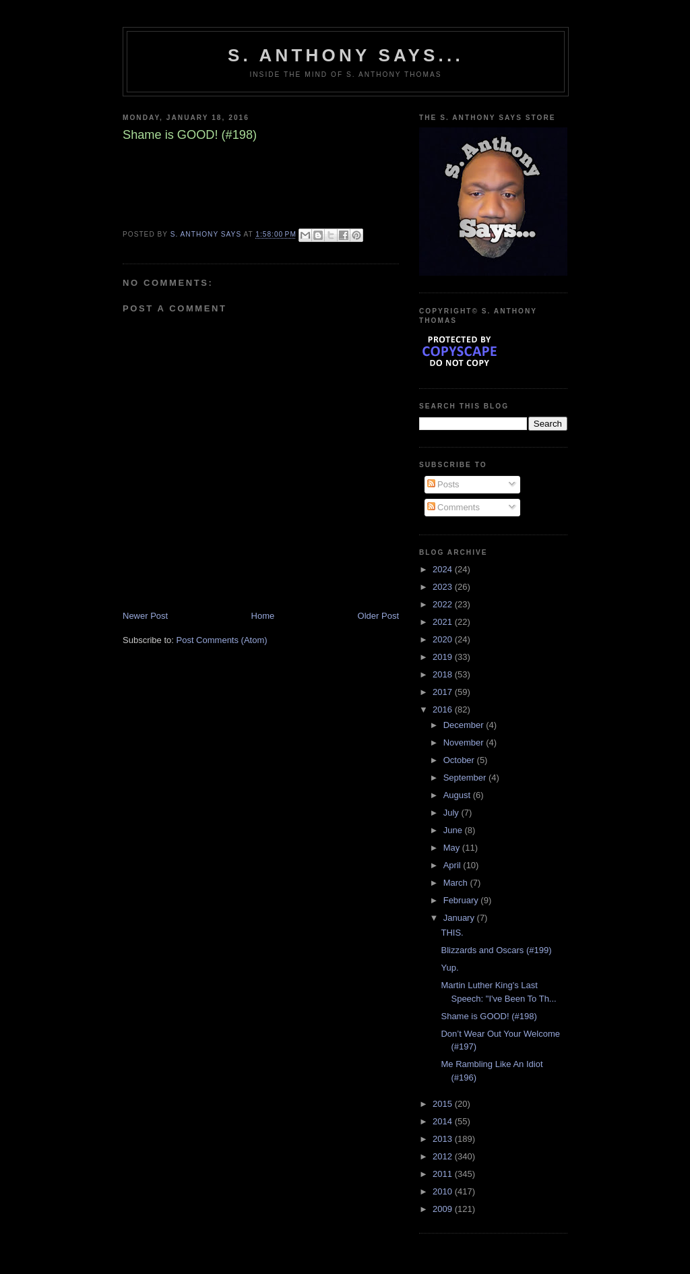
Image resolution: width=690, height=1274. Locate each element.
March (456, 883)
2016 (444, 709)
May (452, 848)
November (465, 742)
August (458, 795)
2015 (444, 1104)
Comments (453, 507)
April (453, 865)
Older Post (378, 616)
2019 (444, 657)
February (462, 900)
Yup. (449, 968)
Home (263, 616)
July (452, 813)
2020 (444, 639)
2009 (444, 1209)
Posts (443, 484)
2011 (444, 1174)
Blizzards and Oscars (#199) (496, 950)
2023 (444, 587)
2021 (444, 622)
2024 (444, 569)
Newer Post (145, 616)
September (466, 777)
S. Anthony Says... (346, 55)
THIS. (452, 933)
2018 (444, 674)
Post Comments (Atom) (222, 640)
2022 (444, 604)
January (460, 918)
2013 (444, 1139)
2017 (444, 692)
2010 (444, 1191)
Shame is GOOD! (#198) (488, 1016)
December (465, 725)
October (460, 760)
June (454, 830)
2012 (444, 1156)
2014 (444, 1121)
